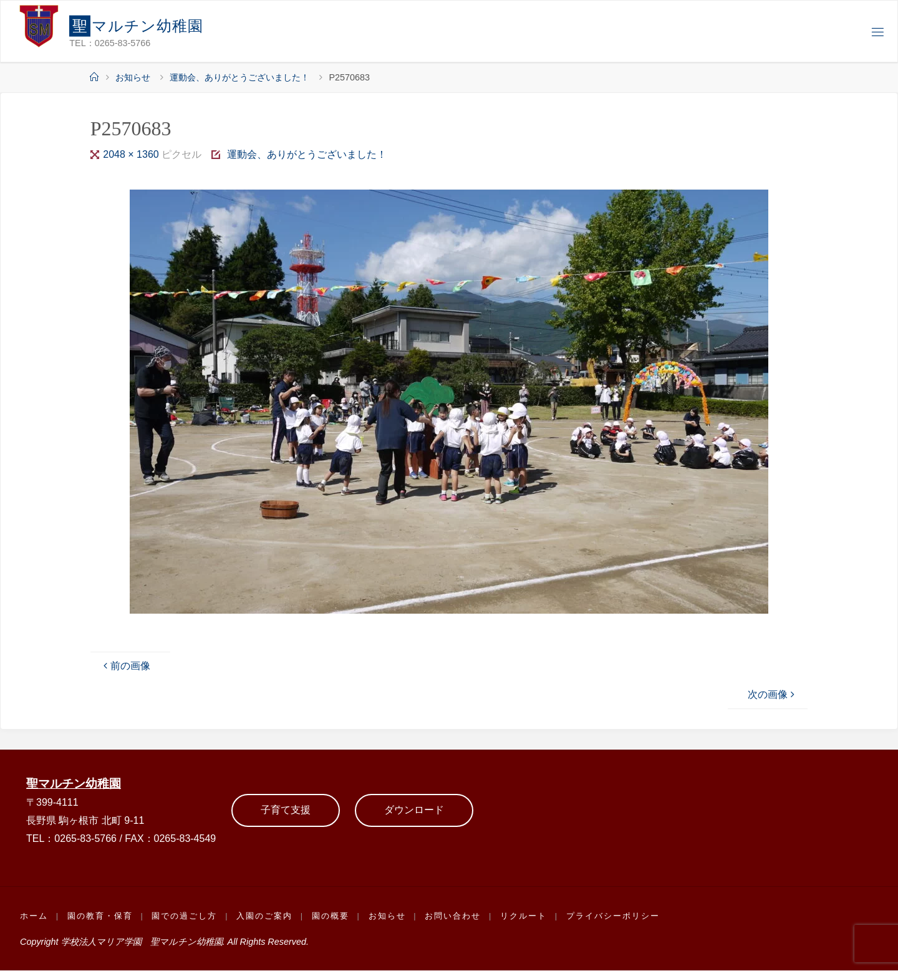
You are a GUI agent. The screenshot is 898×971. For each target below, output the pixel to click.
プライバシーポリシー (613, 916)
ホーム (34, 916)
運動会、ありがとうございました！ (239, 77)
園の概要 (331, 916)
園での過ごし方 (185, 916)
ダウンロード (414, 810)
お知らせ (132, 77)
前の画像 (125, 665)
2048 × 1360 (132, 154)
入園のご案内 (265, 916)
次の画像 (773, 694)
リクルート (524, 916)
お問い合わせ (454, 916)
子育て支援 (286, 810)
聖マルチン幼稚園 (73, 783)
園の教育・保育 (100, 916)
